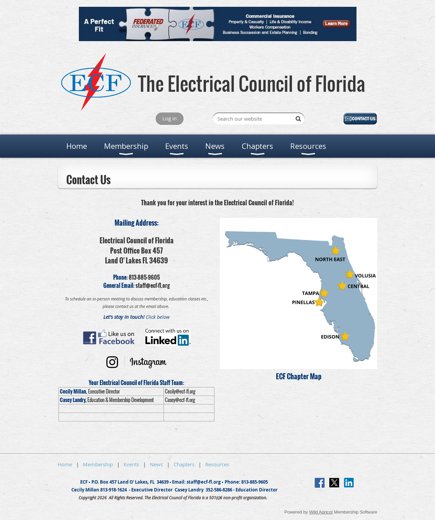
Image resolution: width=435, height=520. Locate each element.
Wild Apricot (321, 512)
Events (131, 464)
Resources (217, 464)
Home (65, 464)
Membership (98, 464)
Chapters (184, 464)
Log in (169, 118)
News (156, 464)
